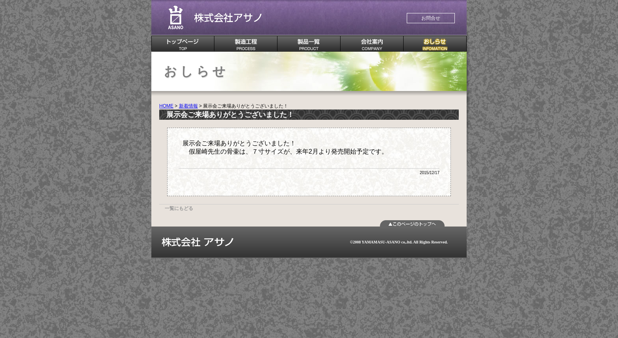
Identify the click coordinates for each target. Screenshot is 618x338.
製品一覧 (309, 44)
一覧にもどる (179, 208)
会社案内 (372, 44)
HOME (166, 106)
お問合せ (430, 18)
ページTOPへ (412, 223)
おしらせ (435, 44)
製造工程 (245, 44)
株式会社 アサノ (214, 17)
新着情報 (188, 106)
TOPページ (182, 44)
